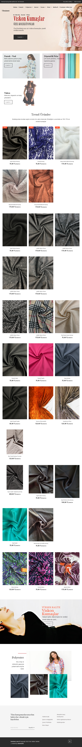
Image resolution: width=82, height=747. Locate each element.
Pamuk (20, 7)
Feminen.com (15, 741)
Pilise (27, 15)
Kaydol (31, 727)
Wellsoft (55, 7)
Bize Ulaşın (45, 725)
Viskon (15, 7)
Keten (36, 7)
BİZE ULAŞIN (77, 1)
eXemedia (21, 743)
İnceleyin (48, 623)
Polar (48, 7)
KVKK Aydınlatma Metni (64, 719)
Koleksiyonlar (61, 722)
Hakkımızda (45, 716)
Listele (22, 37)
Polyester (28, 7)
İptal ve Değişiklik (47, 719)
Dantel (23, 15)
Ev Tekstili (16, 15)
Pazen (42, 7)
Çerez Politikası (46, 722)
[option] (41, 27)
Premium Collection (65, 7)
